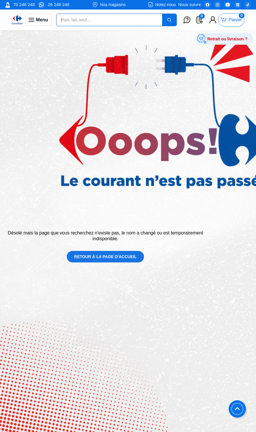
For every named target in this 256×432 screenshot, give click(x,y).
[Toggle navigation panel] (39, 20)
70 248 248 (24, 4)
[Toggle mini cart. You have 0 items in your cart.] (231, 20)
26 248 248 (58, 4)
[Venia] (17, 20)
